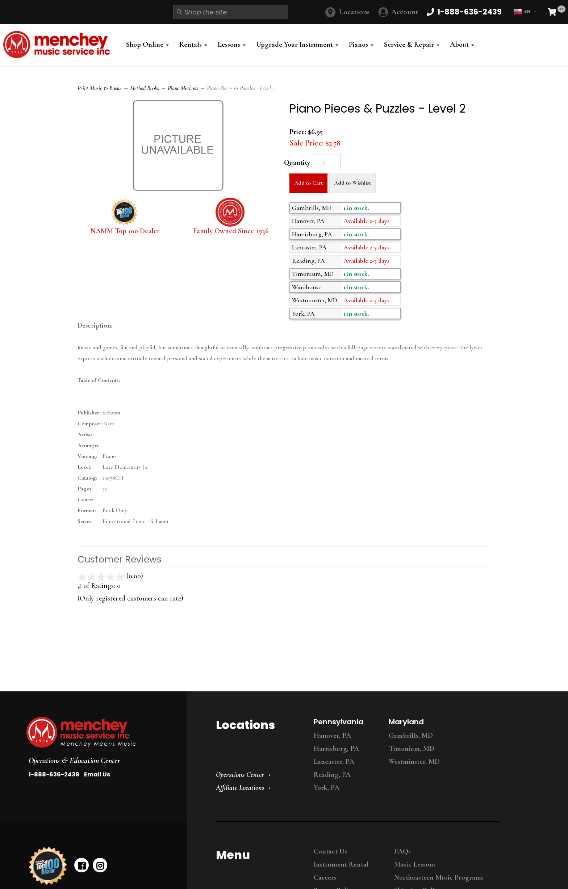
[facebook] (81, 865)
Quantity (297, 162)
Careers (325, 877)
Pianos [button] (361, 44)
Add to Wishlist (352, 182)
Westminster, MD (414, 761)
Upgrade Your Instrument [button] (297, 44)
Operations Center (240, 774)
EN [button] (524, 11)
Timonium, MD (411, 748)
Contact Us (330, 851)
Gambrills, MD (411, 735)
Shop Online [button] (147, 44)
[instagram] (100, 865)
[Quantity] (326, 162)
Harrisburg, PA (336, 748)
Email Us (97, 774)
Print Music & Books (99, 88)
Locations (354, 11)
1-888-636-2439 (54, 774)
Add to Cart (308, 182)
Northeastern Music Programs (439, 877)
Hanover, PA (332, 735)
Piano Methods (183, 88)
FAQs (402, 851)
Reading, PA (332, 774)
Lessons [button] (232, 44)
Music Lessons (415, 864)
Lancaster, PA (334, 761)
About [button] (462, 44)
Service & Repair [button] (411, 44)
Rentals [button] (193, 44)
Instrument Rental (341, 864)
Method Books (144, 88)
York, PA (326, 787)
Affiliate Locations (240, 787)
